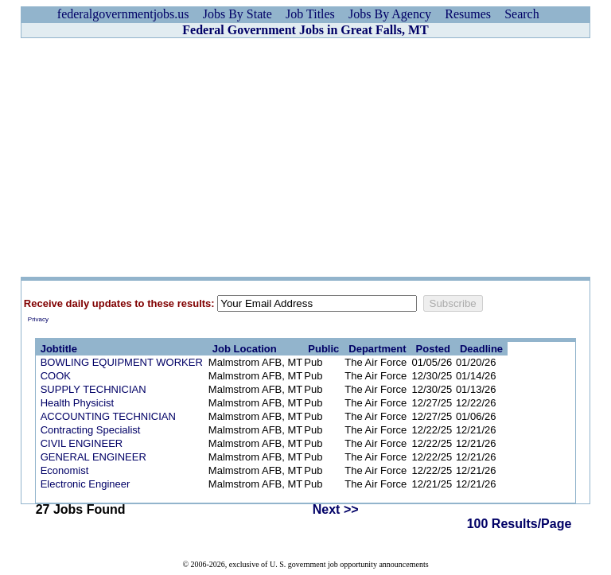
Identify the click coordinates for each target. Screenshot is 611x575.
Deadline (481, 349)
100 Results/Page (519, 523)
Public (323, 349)
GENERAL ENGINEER (93, 457)
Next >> (336, 509)
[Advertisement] (305, 157)
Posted (433, 349)
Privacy (38, 319)
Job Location (244, 349)
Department (377, 349)
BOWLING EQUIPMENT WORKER (122, 362)
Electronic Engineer (85, 484)
